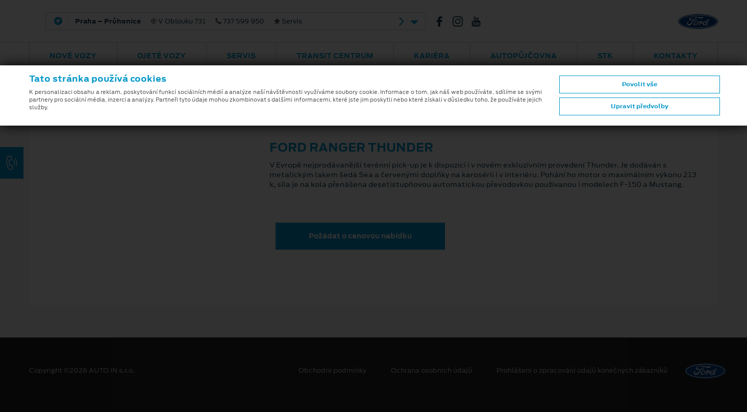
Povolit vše (639, 84)
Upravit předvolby (639, 106)
